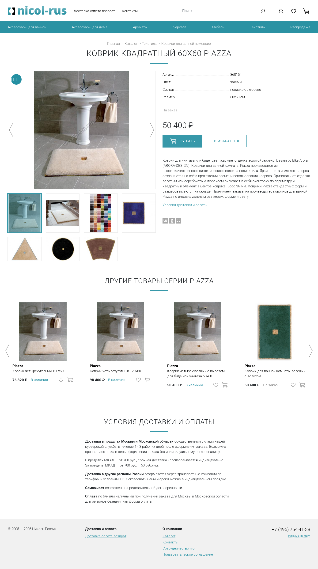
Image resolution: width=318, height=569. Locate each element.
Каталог (131, 44)
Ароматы (140, 27)
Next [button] (310, 351)
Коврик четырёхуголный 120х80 (115, 368)
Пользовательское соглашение (188, 554)
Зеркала (179, 27)
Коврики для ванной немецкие (186, 44)
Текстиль (257, 27)
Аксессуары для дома (89, 27)
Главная (113, 44)
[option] (43, 348)
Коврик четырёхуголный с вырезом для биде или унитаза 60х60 (197, 370)
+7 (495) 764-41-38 (291, 529)
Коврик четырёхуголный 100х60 (38, 368)
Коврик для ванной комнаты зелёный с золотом (275, 370)
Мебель (218, 27)
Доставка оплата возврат (94, 11)
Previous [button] (8, 351)
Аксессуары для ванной (27, 27)
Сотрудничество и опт (180, 548)
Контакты (130, 11)
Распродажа (300, 27)
